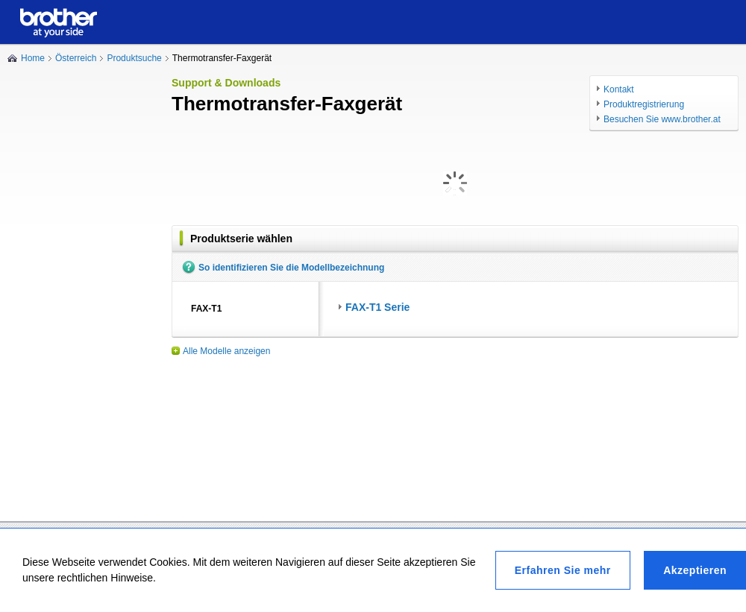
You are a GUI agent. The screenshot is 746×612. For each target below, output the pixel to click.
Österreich (75, 58)
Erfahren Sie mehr (563, 570)
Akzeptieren (695, 570)
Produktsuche (134, 58)
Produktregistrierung (644, 104)
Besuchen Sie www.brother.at (662, 119)
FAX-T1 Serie (377, 307)
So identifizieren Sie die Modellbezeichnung (291, 267)
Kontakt (619, 89)
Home (33, 58)
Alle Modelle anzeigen (226, 351)
